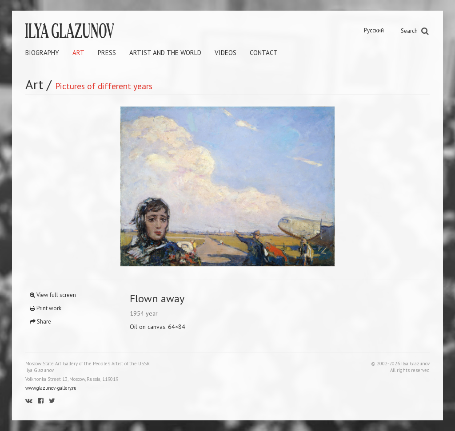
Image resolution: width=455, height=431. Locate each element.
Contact (264, 52)
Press (107, 52)
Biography (42, 52)
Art (78, 52)
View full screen (53, 295)
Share (40, 321)
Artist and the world (165, 52)
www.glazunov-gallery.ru (50, 388)
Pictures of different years (103, 85)
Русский (374, 30)
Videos (225, 52)
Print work (45, 308)
